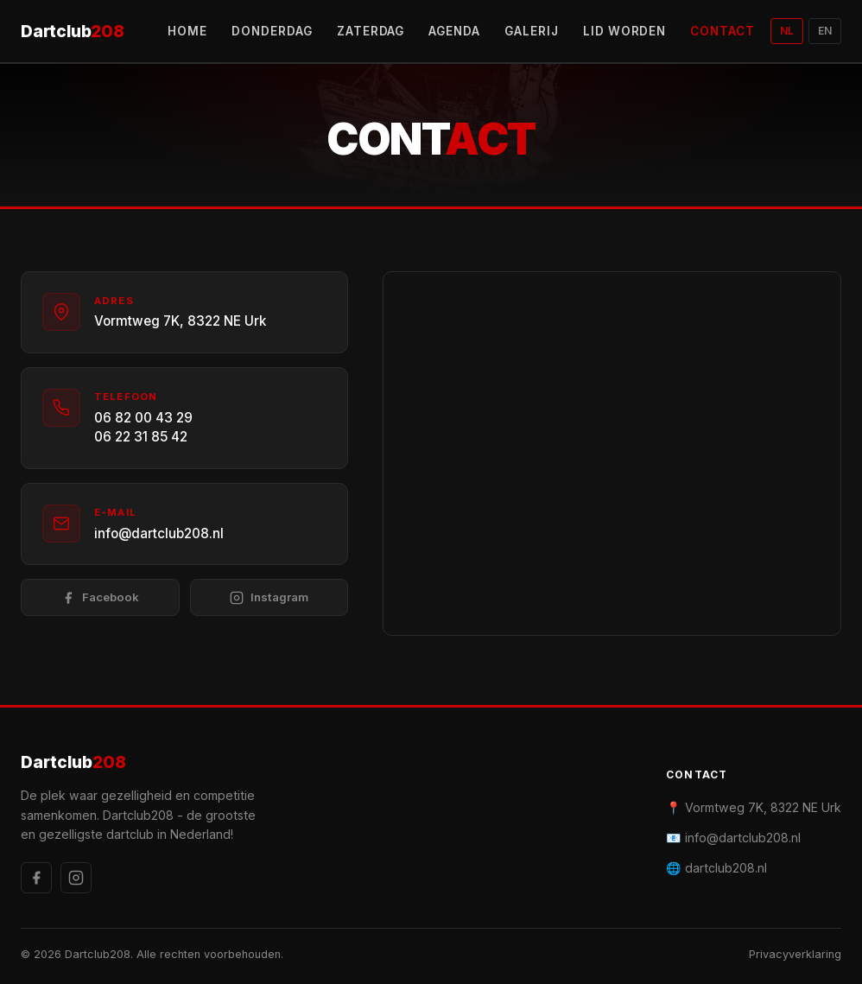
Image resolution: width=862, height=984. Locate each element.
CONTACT (722, 31)
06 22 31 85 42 (140, 437)
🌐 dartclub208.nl (716, 867)
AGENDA (454, 31)
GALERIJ (531, 31)
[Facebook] (36, 877)
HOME (187, 31)
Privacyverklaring (795, 954)
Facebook (100, 597)
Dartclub (72, 31)
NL (787, 30)
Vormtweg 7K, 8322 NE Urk (180, 321)
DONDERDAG (272, 31)
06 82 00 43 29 (143, 417)
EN (825, 30)
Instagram (269, 597)
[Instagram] (76, 877)
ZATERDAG (371, 31)
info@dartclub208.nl (159, 533)
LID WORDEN (625, 31)
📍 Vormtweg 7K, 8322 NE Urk (753, 807)
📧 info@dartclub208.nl (733, 837)
